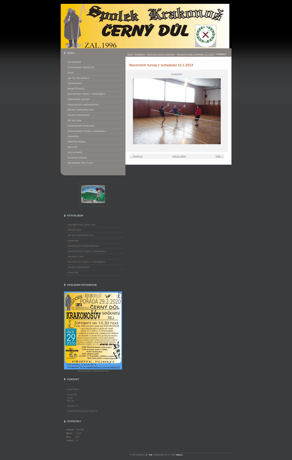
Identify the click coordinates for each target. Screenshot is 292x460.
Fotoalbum (140, 54)
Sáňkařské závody (79, 99)
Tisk (150, 455)
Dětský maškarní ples (81, 110)
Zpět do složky (179, 156)
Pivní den (73, 272)
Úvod (129, 54)
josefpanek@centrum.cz (82, 411)
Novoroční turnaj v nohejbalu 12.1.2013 (195, 54)
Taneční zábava (77, 142)
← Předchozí (136, 156)
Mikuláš (72, 147)
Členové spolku (77, 158)
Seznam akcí (75, 83)
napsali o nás (76, 256)
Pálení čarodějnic (79, 267)
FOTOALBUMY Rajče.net (81, 67)
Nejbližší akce (76, 88)
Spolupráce (75, 152)
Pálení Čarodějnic (79, 115)
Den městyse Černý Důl (82, 225)
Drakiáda (73, 136)
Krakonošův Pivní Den (81, 126)
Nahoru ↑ (180, 455)
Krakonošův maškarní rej (83, 105)
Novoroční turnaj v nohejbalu (160, 54)
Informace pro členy (80, 163)
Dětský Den (74, 120)
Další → (219, 156)
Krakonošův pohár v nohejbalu (87, 131)
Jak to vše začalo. (79, 78)
